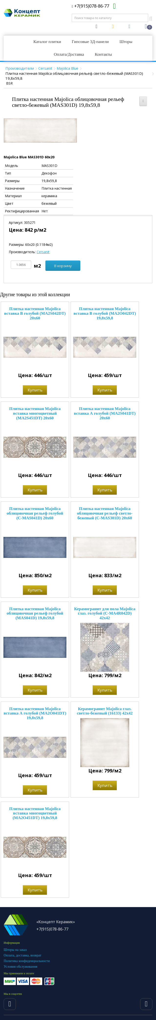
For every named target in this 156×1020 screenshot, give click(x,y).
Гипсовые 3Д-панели (90, 41)
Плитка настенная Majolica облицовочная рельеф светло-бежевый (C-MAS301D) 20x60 (104, 513)
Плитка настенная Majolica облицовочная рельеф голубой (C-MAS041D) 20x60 (35, 513)
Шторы (125, 41)
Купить (35, 390)
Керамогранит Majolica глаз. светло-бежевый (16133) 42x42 (105, 711)
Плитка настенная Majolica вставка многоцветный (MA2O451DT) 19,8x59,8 (35, 813)
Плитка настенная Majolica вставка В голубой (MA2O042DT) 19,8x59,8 (104, 313)
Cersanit (45, 68)
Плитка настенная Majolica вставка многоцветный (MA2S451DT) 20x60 (35, 413)
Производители (19, 68)
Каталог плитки (47, 41)
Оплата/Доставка (69, 54)
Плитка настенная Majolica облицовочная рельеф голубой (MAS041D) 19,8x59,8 (35, 613)
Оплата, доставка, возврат (22, 955)
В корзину (63, 265)
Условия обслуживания (20, 966)
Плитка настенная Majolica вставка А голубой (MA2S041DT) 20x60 (105, 413)
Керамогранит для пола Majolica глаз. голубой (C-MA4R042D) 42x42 (104, 613)
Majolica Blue (67, 68)
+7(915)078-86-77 (90, 6)
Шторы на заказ (15, 950)
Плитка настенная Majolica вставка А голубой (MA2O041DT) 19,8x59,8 (35, 713)
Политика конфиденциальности (27, 961)
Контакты (103, 54)
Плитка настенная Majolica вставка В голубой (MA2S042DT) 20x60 (35, 313)
